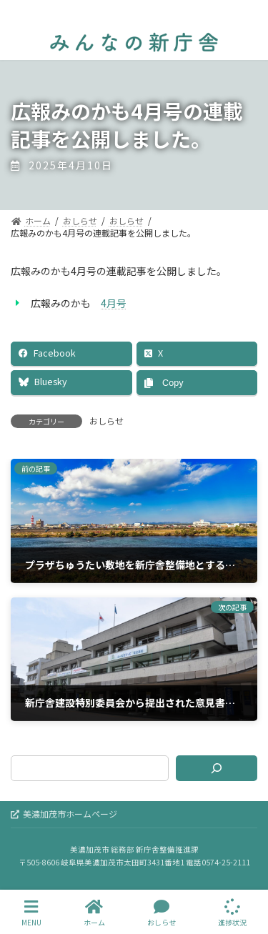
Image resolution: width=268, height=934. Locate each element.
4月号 (113, 303)
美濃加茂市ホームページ (64, 814)
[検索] (216, 768)
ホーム (94, 913)
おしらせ (106, 420)
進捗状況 (232, 913)
